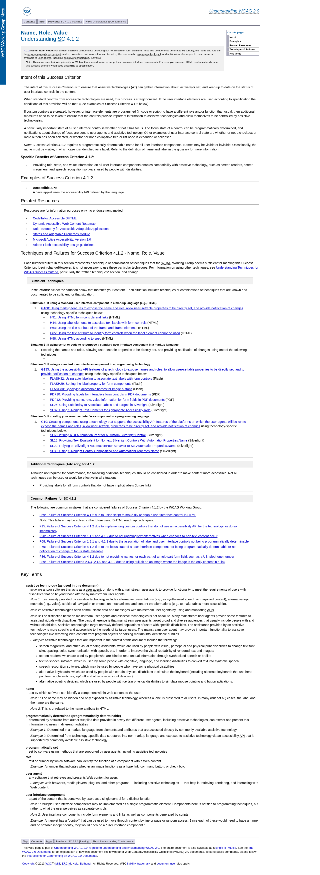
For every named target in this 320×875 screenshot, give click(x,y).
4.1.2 (27, 50)
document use (166, 863)
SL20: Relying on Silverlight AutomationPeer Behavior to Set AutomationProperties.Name (113, 446)
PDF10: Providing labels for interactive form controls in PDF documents (100, 394)
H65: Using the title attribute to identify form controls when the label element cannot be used (115, 333)
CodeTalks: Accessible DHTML (55, 218)
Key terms (235, 53)
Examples (235, 41)
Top (25, 841)
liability (131, 863)
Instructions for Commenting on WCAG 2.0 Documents (62, 855)
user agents (44, 57)
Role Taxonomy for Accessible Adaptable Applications (71, 229)
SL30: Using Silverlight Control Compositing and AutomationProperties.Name (104, 451)
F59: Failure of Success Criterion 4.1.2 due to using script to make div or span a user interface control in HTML (118, 515)
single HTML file (226, 847)
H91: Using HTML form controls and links (79, 317)
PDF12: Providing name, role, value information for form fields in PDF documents (107, 399)
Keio (75, 863)
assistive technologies (76, 57)
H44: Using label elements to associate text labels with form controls (98, 322)
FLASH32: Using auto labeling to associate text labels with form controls (101, 378)
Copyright (28, 863)
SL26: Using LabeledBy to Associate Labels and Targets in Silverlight (99, 405)
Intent (233, 37)
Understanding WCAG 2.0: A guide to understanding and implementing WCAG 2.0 (106, 847)
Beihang (85, 863)
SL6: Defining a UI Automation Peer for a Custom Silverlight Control (98, 435)
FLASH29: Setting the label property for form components (90, 383)
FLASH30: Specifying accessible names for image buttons (91, 389)
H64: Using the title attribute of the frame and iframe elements (93, 328)
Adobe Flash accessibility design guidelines (63, 245)
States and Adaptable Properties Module (61, 234)
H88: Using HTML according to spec (75, 338)
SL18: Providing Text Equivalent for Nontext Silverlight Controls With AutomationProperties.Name (118, 440)
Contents (29, 21)
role (214, 50)
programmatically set (149, 54)
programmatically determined (44, 54)
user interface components (77, 50)
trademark (143, 863)
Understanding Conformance (106, 21)
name (203, 50)
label (158, 698)
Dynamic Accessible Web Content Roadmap (64, 223)
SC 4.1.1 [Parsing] (65, 21)
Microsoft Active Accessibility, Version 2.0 (62, 239)
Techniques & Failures (242, 49)
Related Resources (240, 45)
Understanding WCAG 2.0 (234, 10)
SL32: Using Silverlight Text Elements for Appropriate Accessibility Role (100, 410)
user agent (93, 589)
